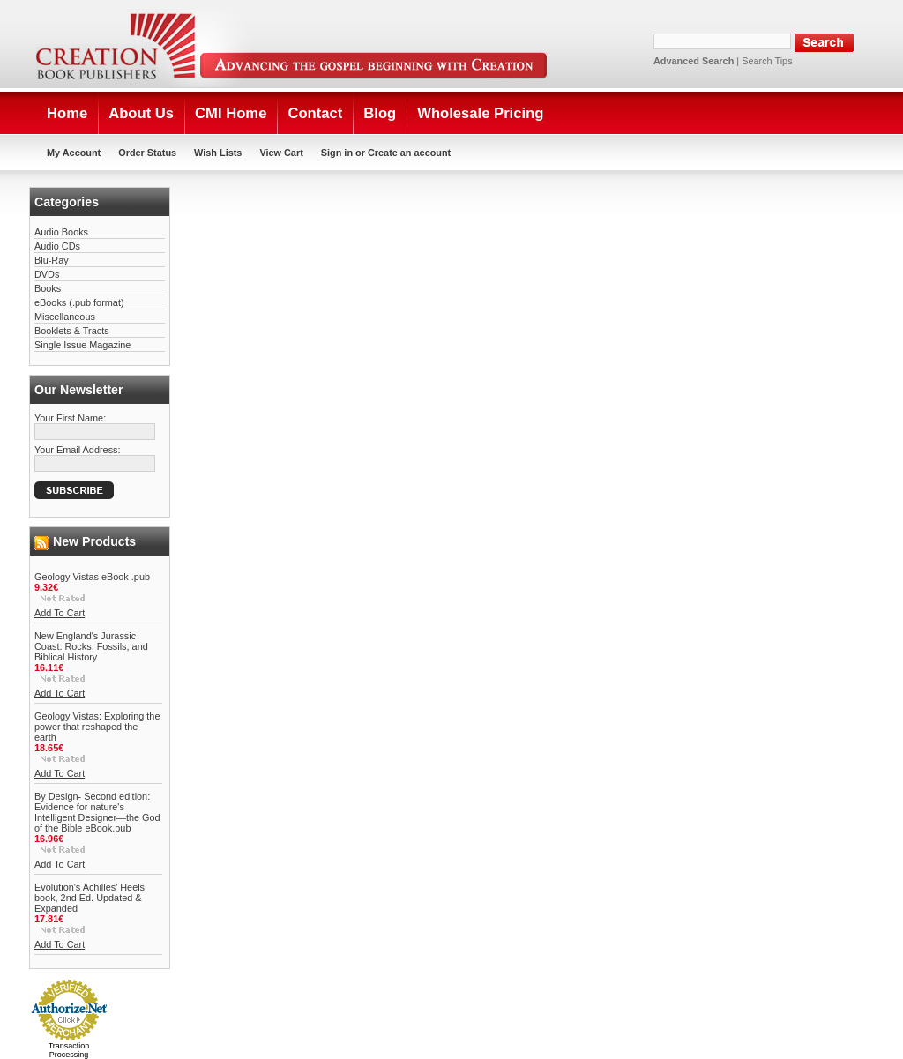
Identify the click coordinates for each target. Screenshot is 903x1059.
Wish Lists (218, 152)
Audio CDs (57, 246)
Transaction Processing (69, 1050)
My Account (74, 152)
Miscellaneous (64, 316)
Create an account (409, 152)
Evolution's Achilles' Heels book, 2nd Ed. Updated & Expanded (89, 898)
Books (47, 288)
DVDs (46, 274)
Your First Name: (70, 418)
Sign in (337, 152)
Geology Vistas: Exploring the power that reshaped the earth (97, 726)
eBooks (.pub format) (79, 302)
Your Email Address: (77, 449)
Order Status (147, 152)
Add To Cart (59, 613)
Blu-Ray (51, 260)
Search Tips (767, 61)
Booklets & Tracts (71, 330)
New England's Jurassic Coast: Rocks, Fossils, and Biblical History (91, 646)
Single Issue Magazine (82, 344)
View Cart (280, 152)
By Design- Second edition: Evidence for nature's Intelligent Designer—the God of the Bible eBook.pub (97, 812)
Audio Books (61, 232)
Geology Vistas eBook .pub (92, 576)
